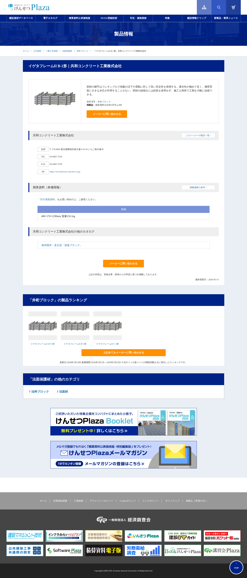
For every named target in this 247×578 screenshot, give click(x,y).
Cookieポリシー (128, 501)
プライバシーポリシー (101, 501)
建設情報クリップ (196, 18)
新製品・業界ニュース (226, 18)
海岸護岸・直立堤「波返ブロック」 (61, 245)
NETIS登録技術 (109, 18)
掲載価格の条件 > (198, 187)
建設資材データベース (21, 18)
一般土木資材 (52, 51)
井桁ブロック (83, 51)
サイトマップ (172, 501)
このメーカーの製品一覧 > (198, 135)
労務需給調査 (60, 501)
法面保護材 (67, 51)
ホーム (26, 51)
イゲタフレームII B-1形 (75, 344)
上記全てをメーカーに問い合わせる (123, 352)
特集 (167, 18)
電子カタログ (50, 18)
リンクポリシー (150, 501)
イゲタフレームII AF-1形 (43, 344)
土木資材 (37, 51)
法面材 (63, 391)
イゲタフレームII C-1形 (107, 344)
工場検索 (78, 501)
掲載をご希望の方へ (196, 501)
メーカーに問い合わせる (107, 114)
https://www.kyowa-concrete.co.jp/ (65, 171)
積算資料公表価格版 (79, 18)
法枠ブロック (40, 391)
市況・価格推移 (138, 18)
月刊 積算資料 (47, 199)
